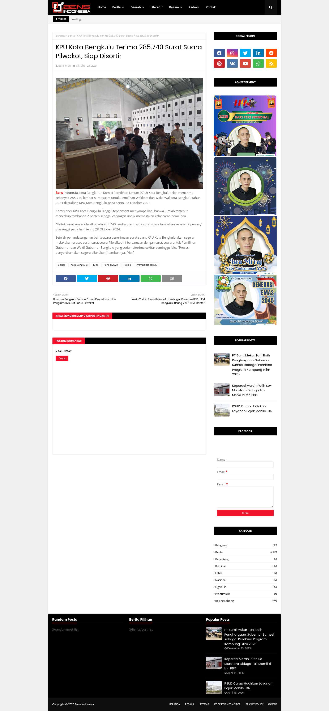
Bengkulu (246, 545)
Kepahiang (246, 559)
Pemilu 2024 (111, 265)
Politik (127, 265)
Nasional (246, 580)
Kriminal (246, 566)
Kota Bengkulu (79, 265)
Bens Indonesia (84, 704)
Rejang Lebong (246, 601)
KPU (95, 265)
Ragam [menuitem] (174, 7)
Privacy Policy (254, 704)
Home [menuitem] (102, 7)
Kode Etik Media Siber (227, 704)
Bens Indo (64, 65)
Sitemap (204, 704)
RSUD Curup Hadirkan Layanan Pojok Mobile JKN (252, 408)
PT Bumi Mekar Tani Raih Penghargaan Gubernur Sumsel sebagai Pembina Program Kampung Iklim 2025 (252, 364)
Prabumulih (246, 594)
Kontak (272, 704)
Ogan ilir (246, 587)
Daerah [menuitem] (136, 7)
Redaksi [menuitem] (194, 7)
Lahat (246, 573)
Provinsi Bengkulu (146, 265)
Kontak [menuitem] (210, 7)
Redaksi (189, 704)
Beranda (61, 35)
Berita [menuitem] (116, 7)
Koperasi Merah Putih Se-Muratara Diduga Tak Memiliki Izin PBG (252, 390)
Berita (71, 35)
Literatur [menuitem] (157, 7)
